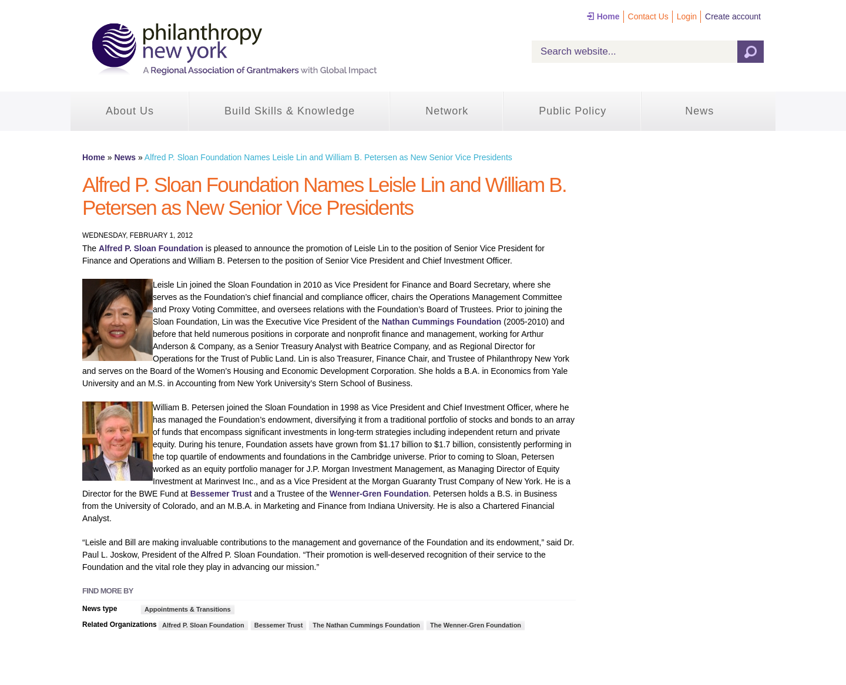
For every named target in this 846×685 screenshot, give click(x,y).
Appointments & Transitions (188, 609)
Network (446, 111)
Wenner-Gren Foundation (379, 493)
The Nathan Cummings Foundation (366, 625)
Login (687, 16)
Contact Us (648, 16)
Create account (733, 16)
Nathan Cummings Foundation (442, 321)
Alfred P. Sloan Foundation (151, 248)
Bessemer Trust (221, 493)
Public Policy (572, 111)
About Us (130, 111)
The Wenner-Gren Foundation (475, 625)
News (699, 111)
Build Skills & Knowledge (289, 111)
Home (608, 16)
